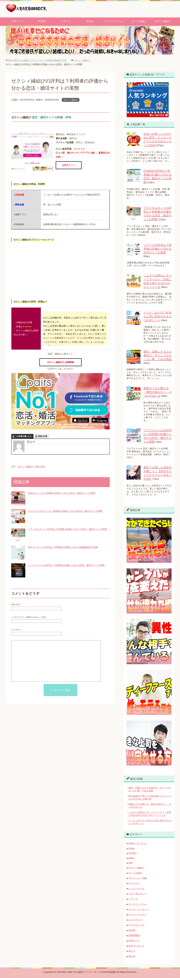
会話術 (132, 930)
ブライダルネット (138, 894)
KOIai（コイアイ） (138, 843)
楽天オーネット (136, 946)
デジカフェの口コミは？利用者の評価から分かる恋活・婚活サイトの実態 (65, 511)
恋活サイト (134, 940)
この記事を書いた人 (23, 436)
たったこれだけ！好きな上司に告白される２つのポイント (157, 316)
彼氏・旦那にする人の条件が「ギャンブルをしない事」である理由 (157, 355)
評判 (42, 466)
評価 (37, 466)
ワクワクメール (136, 925)
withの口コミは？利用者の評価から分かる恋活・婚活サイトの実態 (61, 493)
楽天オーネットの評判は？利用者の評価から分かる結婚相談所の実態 (63, 547)
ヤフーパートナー (138, 914)
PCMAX (42, 21)
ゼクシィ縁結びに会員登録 (60, 362)
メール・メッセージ (139, 909)
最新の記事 (42, 436)
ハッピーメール (136, 888)
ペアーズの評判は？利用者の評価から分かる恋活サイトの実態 (157, 248)
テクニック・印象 (138, 878)
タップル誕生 (138, 21)
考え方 (132, 951)
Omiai (132, 848)
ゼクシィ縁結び (162, 21)
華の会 (90, 21)
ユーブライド (135, 920)
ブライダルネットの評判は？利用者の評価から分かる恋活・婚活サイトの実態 (67, 529)
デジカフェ (134, 883)
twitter (132, 858)
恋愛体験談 (134, 935)
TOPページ (17, 21)
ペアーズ (65, 21)
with (131, 863)
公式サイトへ (68, 165)
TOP (37, 60)
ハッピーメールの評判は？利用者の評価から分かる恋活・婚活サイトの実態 (66, 565)
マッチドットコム (114, 21)
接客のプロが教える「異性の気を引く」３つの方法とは (157, 392)
